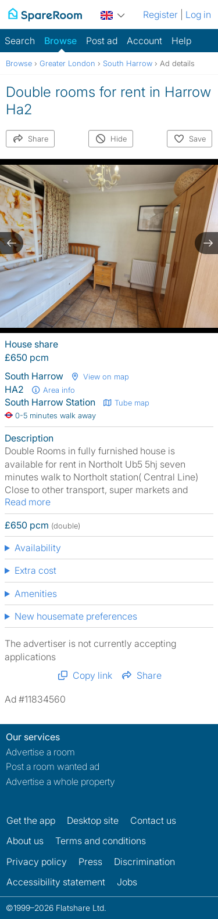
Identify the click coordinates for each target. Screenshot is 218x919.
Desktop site (93, 820)
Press (90, 861)
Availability (38, 547)
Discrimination (144, 861)
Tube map (125, 402)
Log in (198, 14)
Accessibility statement (55, 882)
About (25, 840)
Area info (53, 390)
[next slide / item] (206, 243)
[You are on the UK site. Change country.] (112, 13)
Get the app (30, 820)
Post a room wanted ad (52, 766)
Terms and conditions (100, 840)
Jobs (127, 882)
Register (160, 14)
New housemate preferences (76, 616)
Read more (28, 502)
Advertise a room (40, 752)
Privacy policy (36, 861)
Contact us (153, 820)
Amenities (36, 593)
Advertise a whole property (60, 781)
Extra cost (35, 570)
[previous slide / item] (11, 243)
